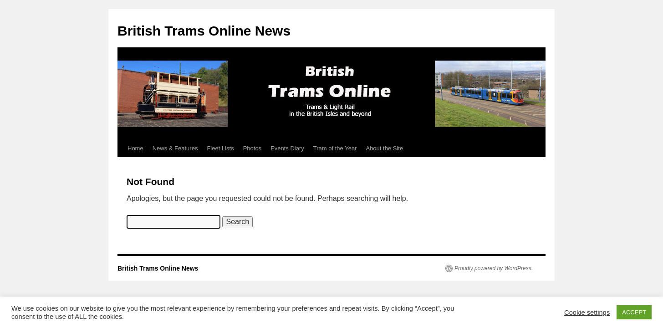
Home (135, 148)
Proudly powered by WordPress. (493, 268)
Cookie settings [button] (587, 312)
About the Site (384, 148)
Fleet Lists (220, 148)
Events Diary (287, 148)
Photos (252, 148)
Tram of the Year (335, 148)
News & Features (175, 148)
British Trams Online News (204, 30)
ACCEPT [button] (634, 312)
